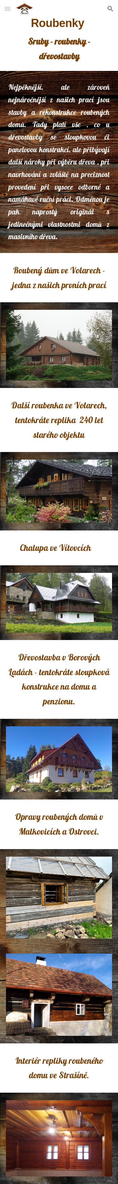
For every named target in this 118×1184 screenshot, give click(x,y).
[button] (7, 8)
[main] (59, 40)
